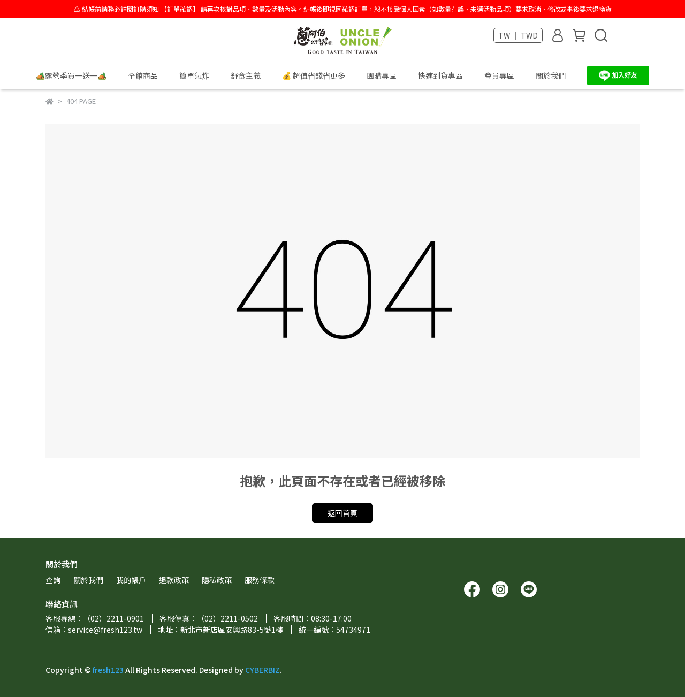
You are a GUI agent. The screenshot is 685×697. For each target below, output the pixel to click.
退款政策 (174, 579)
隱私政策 (217, 579)
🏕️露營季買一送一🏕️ (71, 75)
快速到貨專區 (440, 75)
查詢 (52, 579)
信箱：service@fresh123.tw (93, 629)
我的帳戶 (131, 579)
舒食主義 (246, 75)
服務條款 (260, 579)
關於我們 (551, 75)
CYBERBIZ (262, 669)
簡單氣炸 (194, 75)
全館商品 (143, 75)
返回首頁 (342, 512)
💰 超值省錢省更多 (313, 75)
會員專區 (499, 75)
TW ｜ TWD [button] (518, 35)
